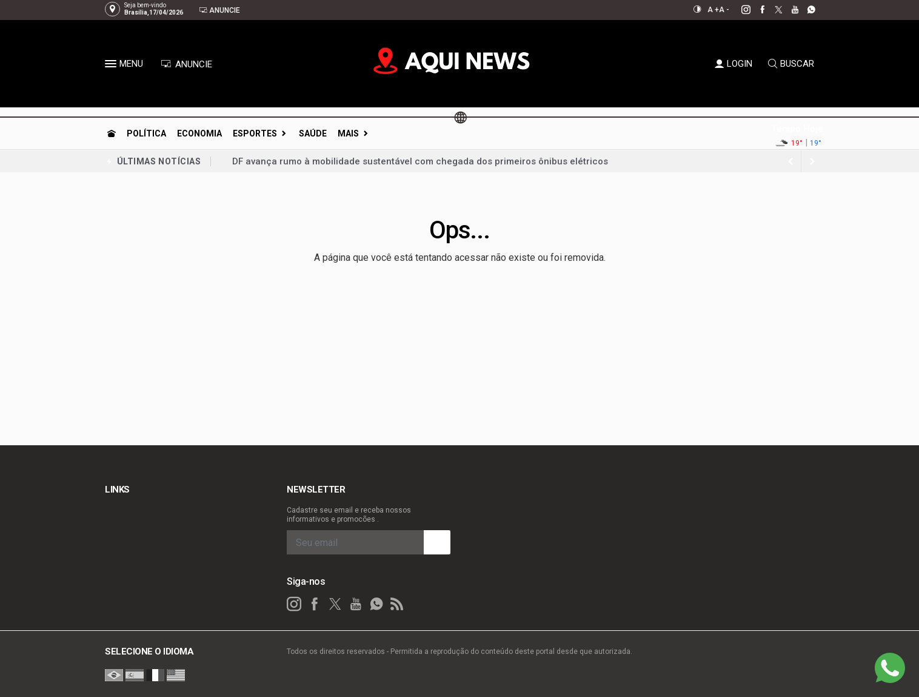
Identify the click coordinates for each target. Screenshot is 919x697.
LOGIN (733, 63)
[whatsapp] (805, 9)
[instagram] (739, 9)
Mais (348, 133)
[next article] (790, 161)
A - (724, 9)
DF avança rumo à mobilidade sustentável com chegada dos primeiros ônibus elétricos (420, 161)
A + (713, 9)
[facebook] (756, 9)
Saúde (313, 133)
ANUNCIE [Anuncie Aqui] (186, 64)
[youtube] (788, 9)
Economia (199, 133)
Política (146, 133)
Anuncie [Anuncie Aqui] (219, 10)
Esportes (255, 133)
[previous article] (812, 161)
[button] (112, 66)
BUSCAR (791, 63)
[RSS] (397, 604)
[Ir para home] (111, 133)
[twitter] (772, 9)
